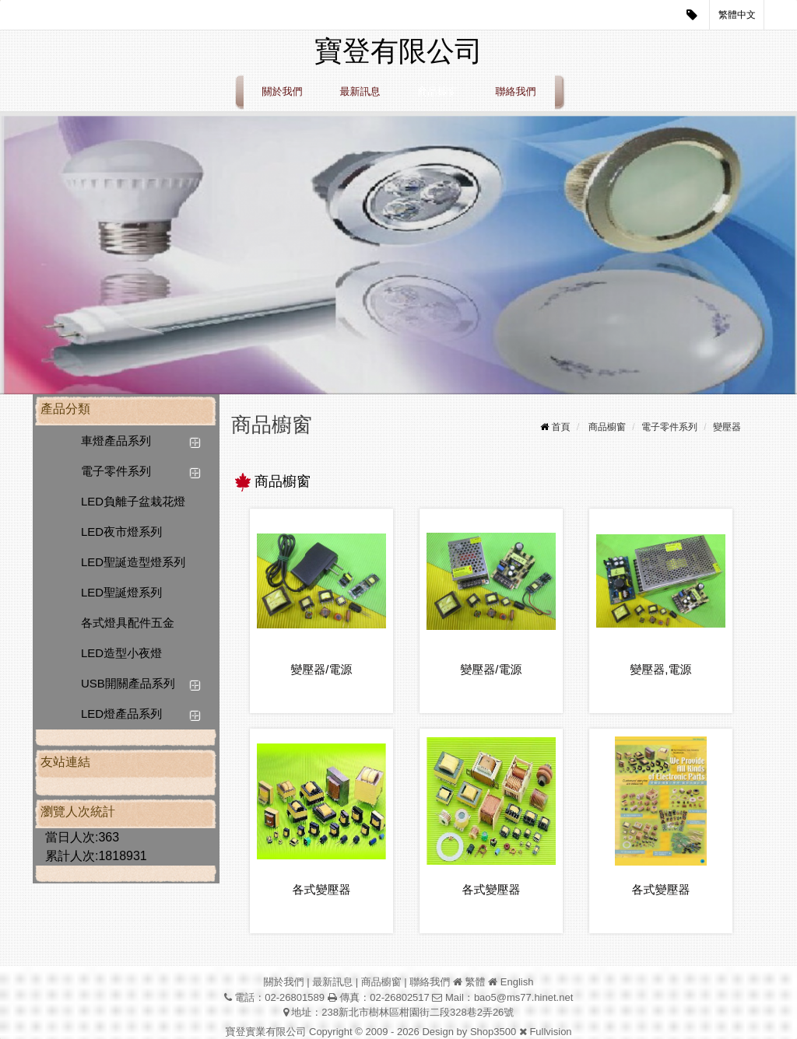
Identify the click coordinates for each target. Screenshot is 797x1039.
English (517, 982)
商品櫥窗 (438, 91)
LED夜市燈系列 (121, 531)
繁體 (475, 982)
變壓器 (727, 427)
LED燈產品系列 (121, 713)
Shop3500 (493, 1031)
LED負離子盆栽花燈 (133, 501)
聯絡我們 (516, 91)
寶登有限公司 (398, 51)
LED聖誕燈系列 (121, 592)
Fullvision (550, 1031)
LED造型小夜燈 (121, 652)
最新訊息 (360, 91)
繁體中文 (737, 14)
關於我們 (282, 91)
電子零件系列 (116, 471)
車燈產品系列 (116, 440)
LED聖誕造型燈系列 (133, 561)
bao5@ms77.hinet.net (523, 997)
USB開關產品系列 (128, 683)
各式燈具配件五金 (127, 622)
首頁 (561, 427)
